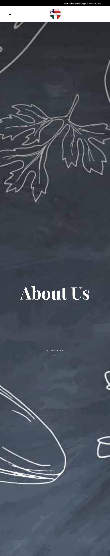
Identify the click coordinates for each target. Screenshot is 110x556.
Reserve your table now (88, 7)
